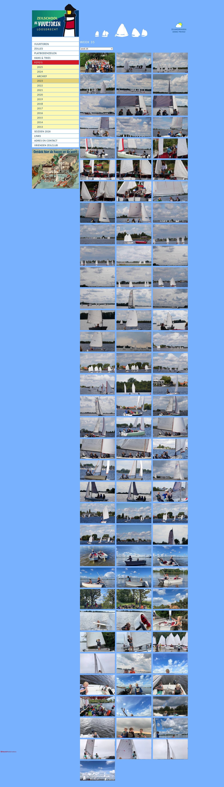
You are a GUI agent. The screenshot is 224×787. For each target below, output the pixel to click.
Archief (42, 76)
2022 (40, 85)
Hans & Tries (42, 58)
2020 (40, 94)
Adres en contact (45, 140)
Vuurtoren (41, 44)
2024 (40, 71)
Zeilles (38, 48)
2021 (40, 90)
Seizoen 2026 (42, 131)
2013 (40, 126)
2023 (40, 80)
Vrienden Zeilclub (46, 145)
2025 (40, 67)
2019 (40, 99)
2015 (40, 117)
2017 (40, 108)
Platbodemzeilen (45, 53)
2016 (40, 113)
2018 (40, 103)
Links (37, 136)
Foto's (38, 62)
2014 (40, 122)
